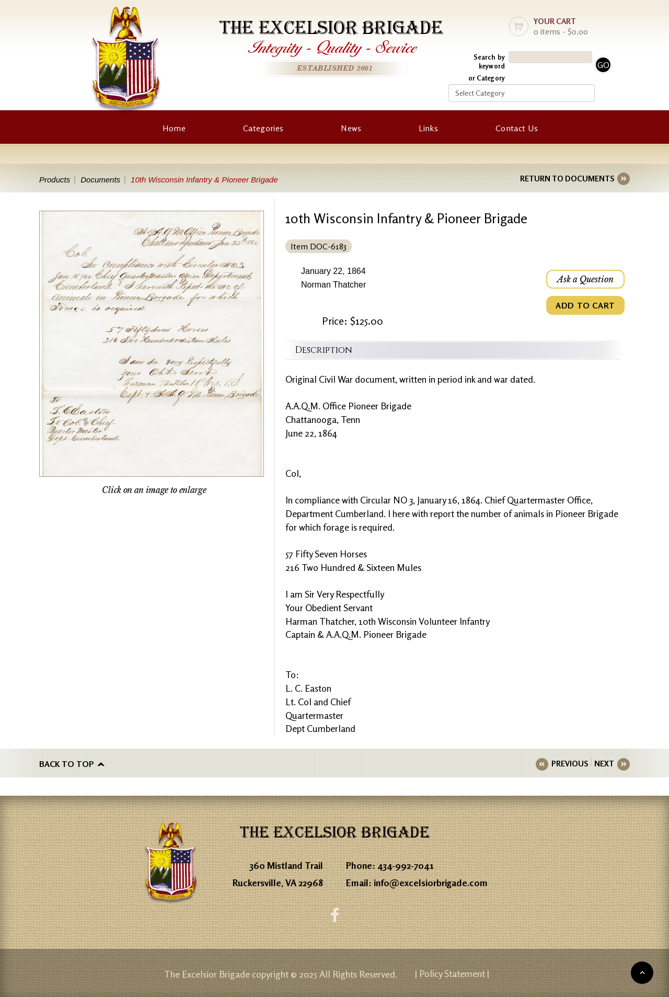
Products (54, 179)
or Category (486, 78)
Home (174, 128)
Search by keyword (489, 61)
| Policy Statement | (452, 973)
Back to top (66, 764)
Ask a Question (585, 279)
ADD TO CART (585, 305)
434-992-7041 (405, 865)
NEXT (604, 764)
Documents (100, 179)
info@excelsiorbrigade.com (431, 882)
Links (428, 128)
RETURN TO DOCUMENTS (567, 179)
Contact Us (516, 128)
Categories (263, 128)
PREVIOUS (569, 764)
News (351, 128)
